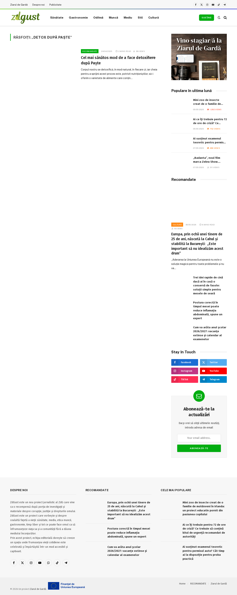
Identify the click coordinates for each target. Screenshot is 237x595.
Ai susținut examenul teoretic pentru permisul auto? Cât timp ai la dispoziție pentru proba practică (209, 141)
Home (182, 583)
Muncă (113, 17)
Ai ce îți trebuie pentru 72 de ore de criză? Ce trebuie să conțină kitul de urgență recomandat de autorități (210, 121)
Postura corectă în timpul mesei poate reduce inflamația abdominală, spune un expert (207, 310)
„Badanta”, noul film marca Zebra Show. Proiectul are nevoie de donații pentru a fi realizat (209, 160)
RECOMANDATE (89, 51)
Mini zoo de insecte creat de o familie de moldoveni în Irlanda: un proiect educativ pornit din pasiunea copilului (209, 102)
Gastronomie (78, 17)
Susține (206, 17)
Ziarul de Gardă (19, 4)
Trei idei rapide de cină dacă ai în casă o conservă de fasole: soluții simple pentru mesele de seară (208, 285)
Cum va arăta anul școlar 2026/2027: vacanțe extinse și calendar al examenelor (209, 333)
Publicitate (55, 4)
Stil (140, 17)
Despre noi (38, 4)
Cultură (153, 17)
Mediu (128, 17)
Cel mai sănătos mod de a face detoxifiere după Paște (118, 60)
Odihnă (98, 17)
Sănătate (56, 17)
